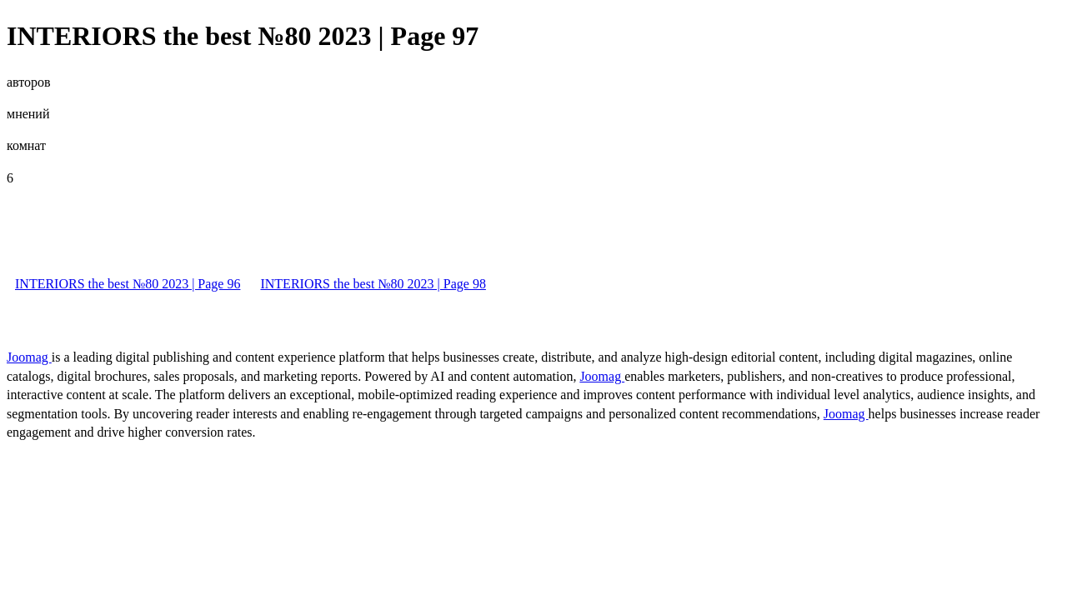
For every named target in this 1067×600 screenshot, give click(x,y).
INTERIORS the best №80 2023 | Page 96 (127, 284)
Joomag (29, 357)
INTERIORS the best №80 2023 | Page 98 (372, 284)
